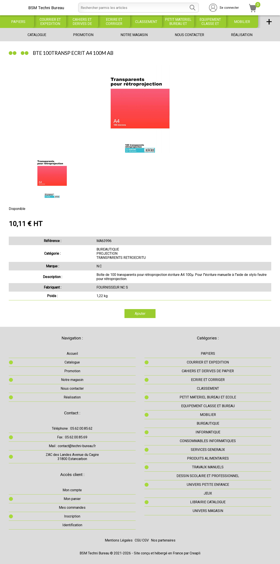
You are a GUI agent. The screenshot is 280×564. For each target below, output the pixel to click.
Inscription (72, 516)
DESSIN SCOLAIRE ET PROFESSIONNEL (208, 476)
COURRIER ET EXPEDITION (50, 21)
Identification (72, 525)
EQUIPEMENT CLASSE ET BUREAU (210, 21)
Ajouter (140, 313)
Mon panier (72, 499)
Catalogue (37, 35)
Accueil (72, 353)
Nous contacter (189, 35)
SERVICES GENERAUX (208, 450)
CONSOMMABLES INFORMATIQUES (208, 441)
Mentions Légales (119, 540)
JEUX (208, 493)
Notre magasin (134, 35)
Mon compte (72, 490)
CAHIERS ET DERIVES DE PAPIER (82, 21)
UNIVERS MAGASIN (208, 511)
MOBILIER (242, 22)
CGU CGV (142, 540)
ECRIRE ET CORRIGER (114, 21)
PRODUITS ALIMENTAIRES (208, 458)
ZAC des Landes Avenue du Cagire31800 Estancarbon (72, 457)
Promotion (83, 35)
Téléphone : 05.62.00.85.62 (72, 428)
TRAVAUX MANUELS (208, 467)
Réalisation (241, 35)
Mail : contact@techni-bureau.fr (72, 446)
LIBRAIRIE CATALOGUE (208, 502)
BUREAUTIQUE (208, 423)
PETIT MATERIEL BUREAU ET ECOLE (178, 21)
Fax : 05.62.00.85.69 (72, 437)
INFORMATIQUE (208, 432)
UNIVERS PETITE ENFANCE (208, 485)
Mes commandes (72, 507)
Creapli (195, 553)
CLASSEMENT (146, 22)
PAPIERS (18, 22)
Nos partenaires (163, 540)
